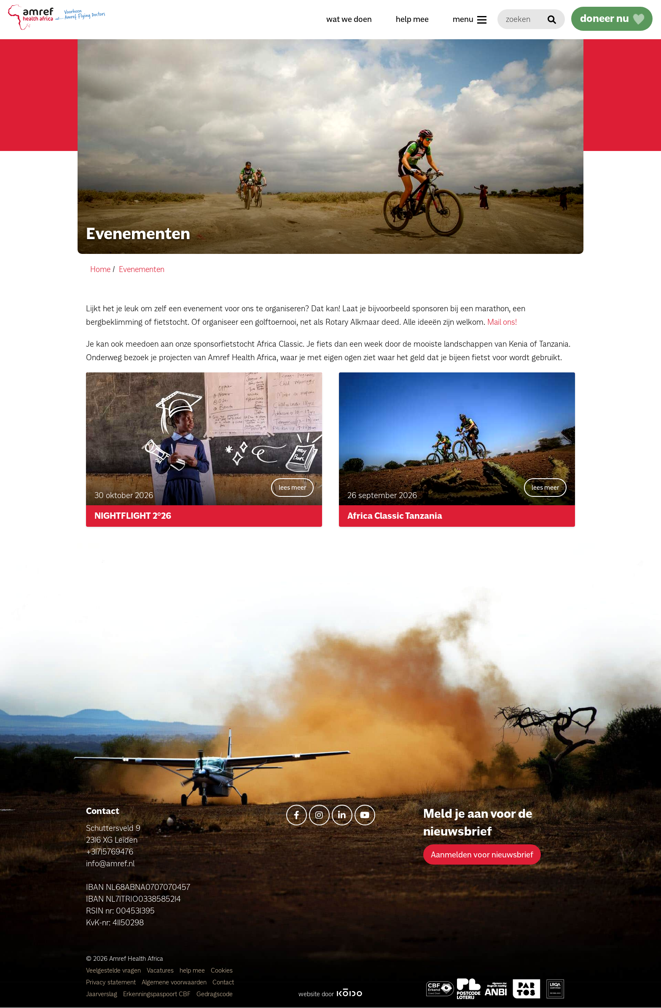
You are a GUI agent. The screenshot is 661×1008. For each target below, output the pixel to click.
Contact (223, 982)
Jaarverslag (102, 994)
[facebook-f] (296, 815)
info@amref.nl (110, 864)
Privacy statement (111, 982)
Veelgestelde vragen (114, 971)
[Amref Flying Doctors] (469, 989)
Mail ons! (502, 321)
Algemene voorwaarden (175, 982)
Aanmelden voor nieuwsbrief (482, 855)
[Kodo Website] (349, 994)
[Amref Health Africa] (440, 989)
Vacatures (161, 971)
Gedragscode (214, 994)
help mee (411, 19)
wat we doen (348, 19)
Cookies (222, 971)
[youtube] (365, 815)
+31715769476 (109, 852)
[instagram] (319, 815)
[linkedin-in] (342, 815)
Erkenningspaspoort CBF (157, 994)
